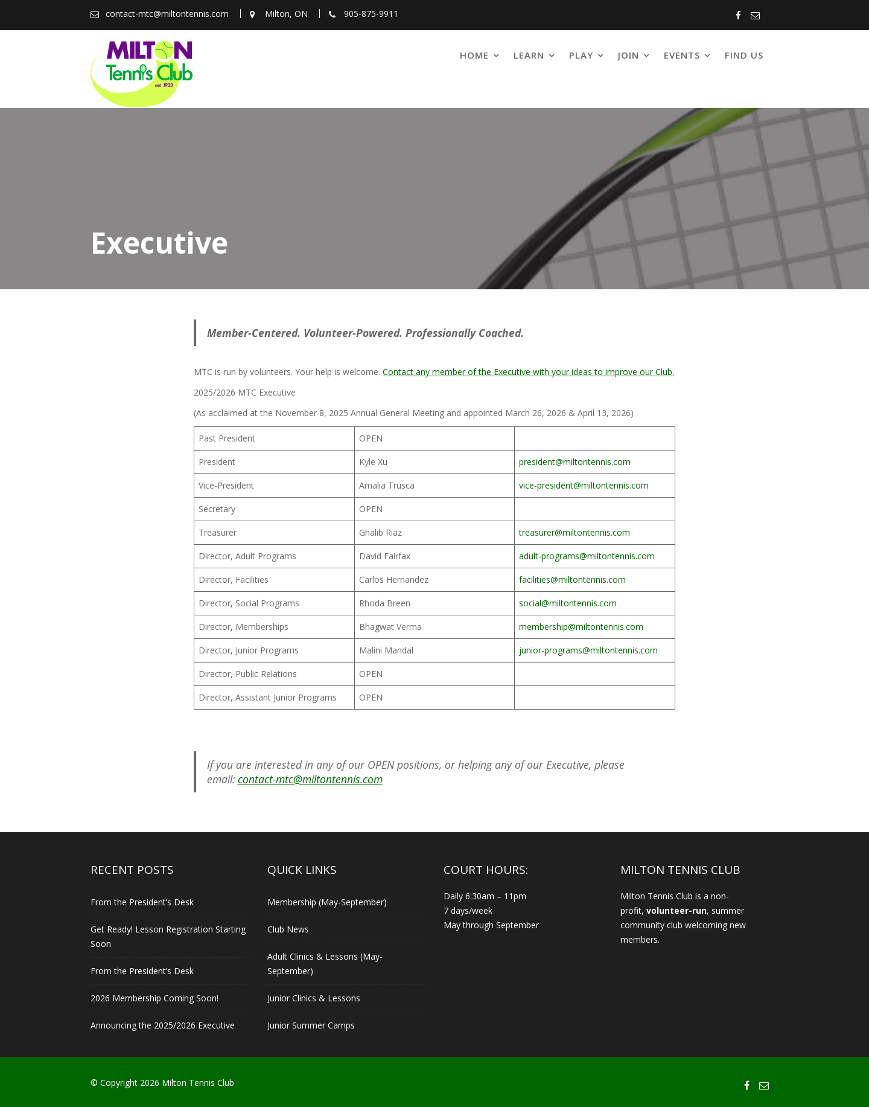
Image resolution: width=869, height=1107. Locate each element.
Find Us (744, 55)
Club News (288, 929)
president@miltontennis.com (575, 461)
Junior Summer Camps (311, 1025)
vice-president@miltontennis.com (584, 485)
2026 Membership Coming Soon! (154, 998)
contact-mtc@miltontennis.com (310, 779)
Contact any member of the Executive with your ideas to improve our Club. (528, 371)
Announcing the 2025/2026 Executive (163, 1025)
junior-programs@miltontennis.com (588, 650)
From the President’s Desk (142, 902)
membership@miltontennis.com (581, 626)
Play (581, 55)
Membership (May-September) (327, 902)
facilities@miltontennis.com (572, 579)
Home (474, 55)
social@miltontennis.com (568, 603)
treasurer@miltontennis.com (574, 532)
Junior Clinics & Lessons (313, 998)
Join (628, 55)
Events (682, 55)
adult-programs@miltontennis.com (587, 556)
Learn (529, 55)
